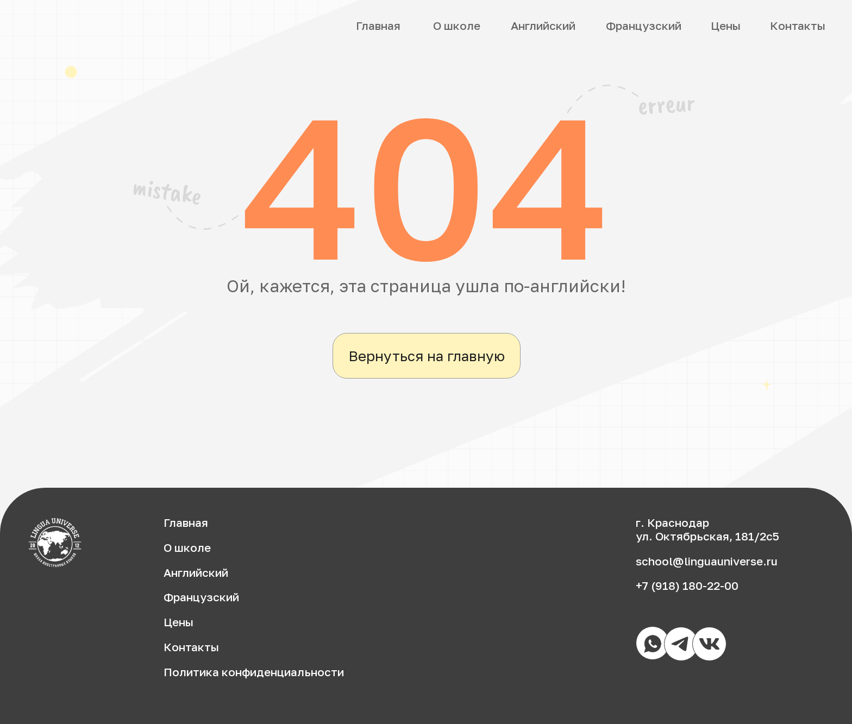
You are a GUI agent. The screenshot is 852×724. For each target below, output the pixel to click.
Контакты (797, 26)
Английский (543, 26)
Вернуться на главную (426, 355)
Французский (643, 26)
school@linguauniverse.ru (707, 561)
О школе (456, 26)
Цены (726, 26)
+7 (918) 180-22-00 (687, 586)
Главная (378, 26)
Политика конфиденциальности (254, 672)
